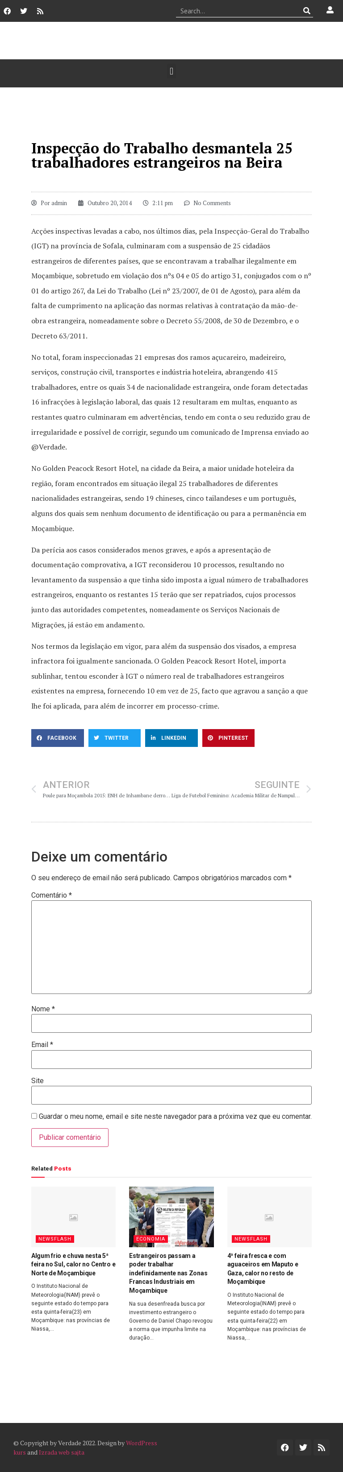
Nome (43, 1009)
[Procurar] (306, 10)
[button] (171, 71)
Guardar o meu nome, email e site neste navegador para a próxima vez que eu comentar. (175, 1116)
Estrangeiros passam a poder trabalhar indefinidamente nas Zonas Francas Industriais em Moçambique (168, 1273)
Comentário (51, 895)
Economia (150, 1239)
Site (37, 1080)
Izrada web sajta (61, 1452)
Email (42, 1044)
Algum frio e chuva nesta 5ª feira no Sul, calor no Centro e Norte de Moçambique (73, 1264)
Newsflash (54, 1239)
